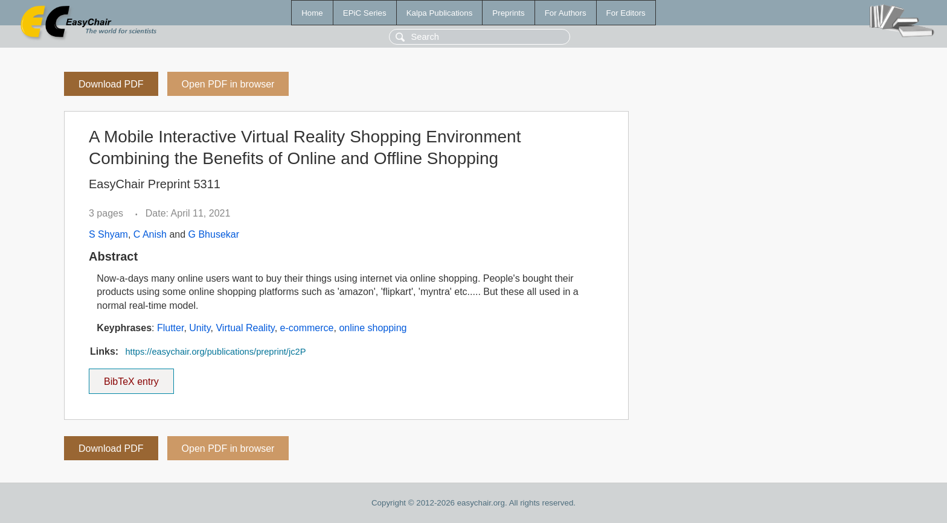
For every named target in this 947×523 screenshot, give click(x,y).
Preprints (508, 12)
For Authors (565, 12)
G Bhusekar (213, 234)
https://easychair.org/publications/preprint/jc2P (215, 352)
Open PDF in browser (228, 84)
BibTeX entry (131, 378)
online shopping (372, 328)
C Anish (150, 234)
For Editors (626, 12)
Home (312, 12)
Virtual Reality (245, 328)
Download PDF (111, 84)
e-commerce (307, 328)
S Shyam (108, 234)
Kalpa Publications (439, 12)
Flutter (170, 328)
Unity (199, 328)
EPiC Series (365, 12)
